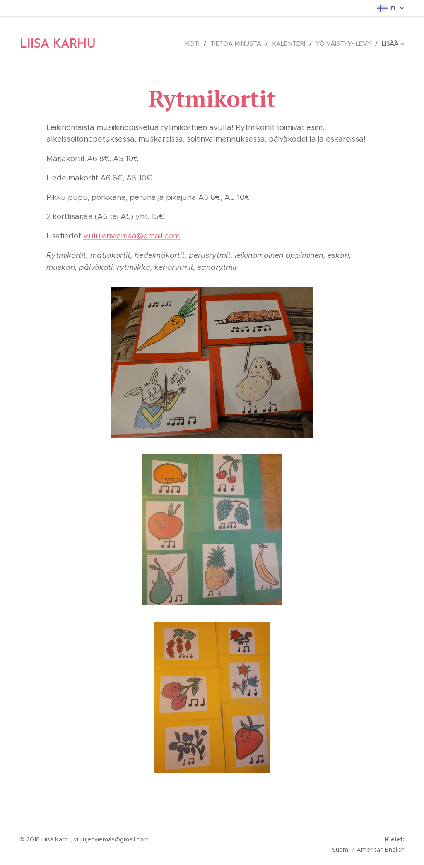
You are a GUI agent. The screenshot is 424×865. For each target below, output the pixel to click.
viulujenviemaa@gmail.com (131, 235)
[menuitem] (198, 43)
